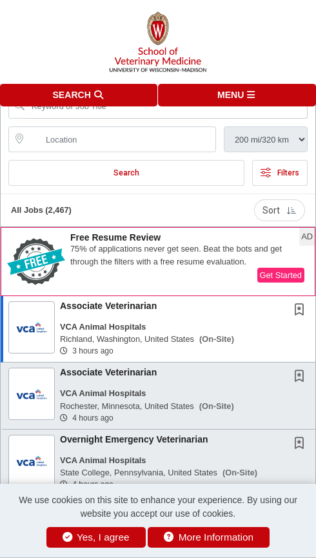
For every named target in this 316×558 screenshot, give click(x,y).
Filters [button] (280, 173)
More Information (208, 537)
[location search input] (121, 139)
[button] (237, 95)
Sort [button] (279, 210)
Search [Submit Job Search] (126, 172)
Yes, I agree (96, 537)
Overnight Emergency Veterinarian (134, 439)
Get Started (281, 275)
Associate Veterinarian (108, 306)
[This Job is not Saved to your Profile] (301, 311)
